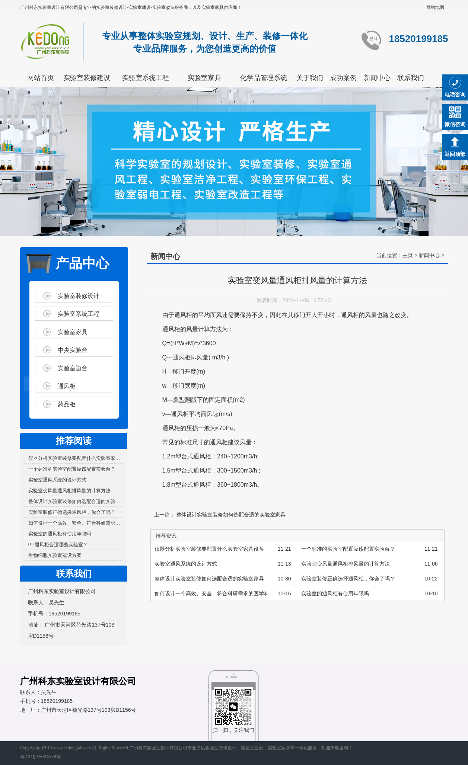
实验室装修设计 (78, 296)
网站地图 (435, 7)
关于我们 (309, 77)
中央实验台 (72, 350)
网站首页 (40, 77)
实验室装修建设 (86, 77)
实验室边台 (72, 368)
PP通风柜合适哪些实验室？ (58, 544)
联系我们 (410, 77)
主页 (407, 255)
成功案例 (343, 77)
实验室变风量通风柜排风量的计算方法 (69, 490)
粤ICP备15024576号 (40, 756)
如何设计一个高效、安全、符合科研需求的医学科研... (75, 523)
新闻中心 (377, 77)
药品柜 (67, 404)
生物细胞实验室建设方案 (55, 555)
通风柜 (67, 386)
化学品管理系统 (263, 77)
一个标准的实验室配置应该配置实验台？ (71, 469)
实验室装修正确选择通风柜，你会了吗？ (71, 512)
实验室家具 (204, 77)
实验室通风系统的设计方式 (57, 480)
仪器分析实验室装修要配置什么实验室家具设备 (75, 458)
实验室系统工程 (145, 77)
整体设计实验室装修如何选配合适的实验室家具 (75, 501)
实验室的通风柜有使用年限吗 (59, 534)
